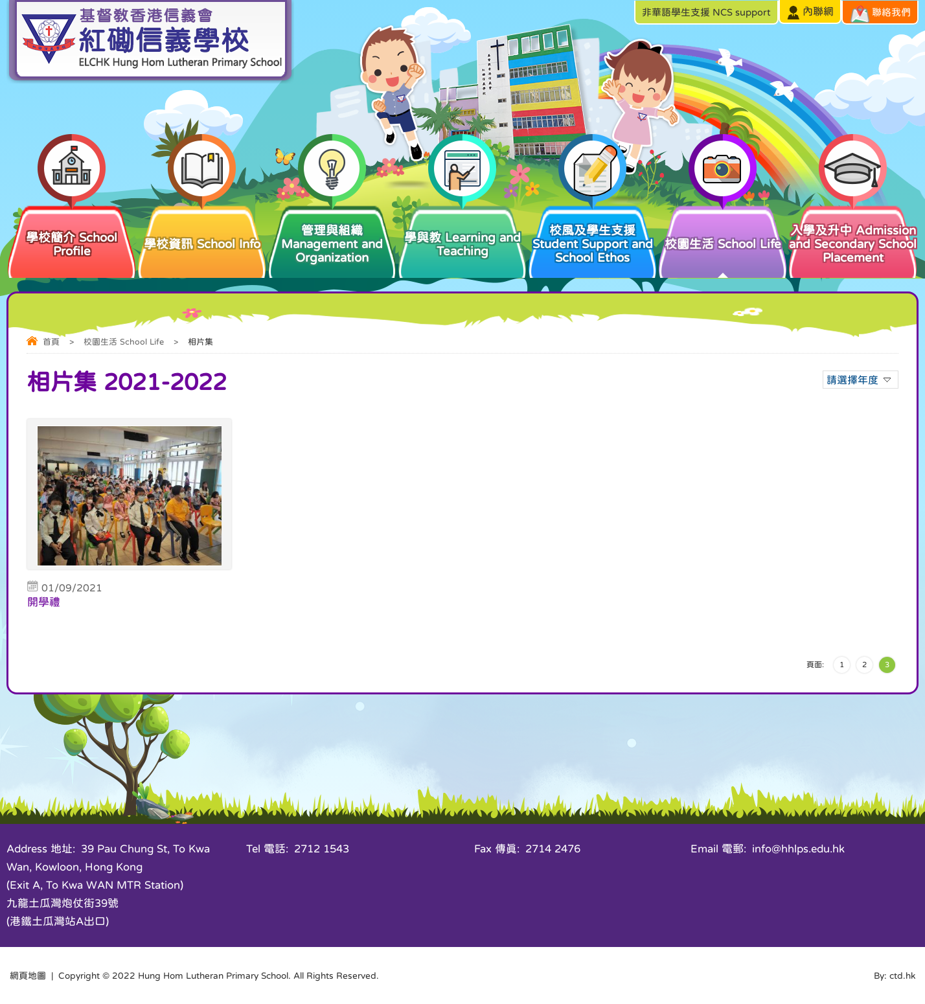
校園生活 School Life (722, 226)
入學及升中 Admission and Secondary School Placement (853, 233)
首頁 (51, 341)
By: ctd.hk (894, 975)
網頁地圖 (28, 975)
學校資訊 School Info (202, 226)
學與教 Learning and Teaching (462, 230)
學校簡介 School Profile (71, 230)
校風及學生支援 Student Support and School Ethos (592, 233)
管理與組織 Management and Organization (332, 233)
